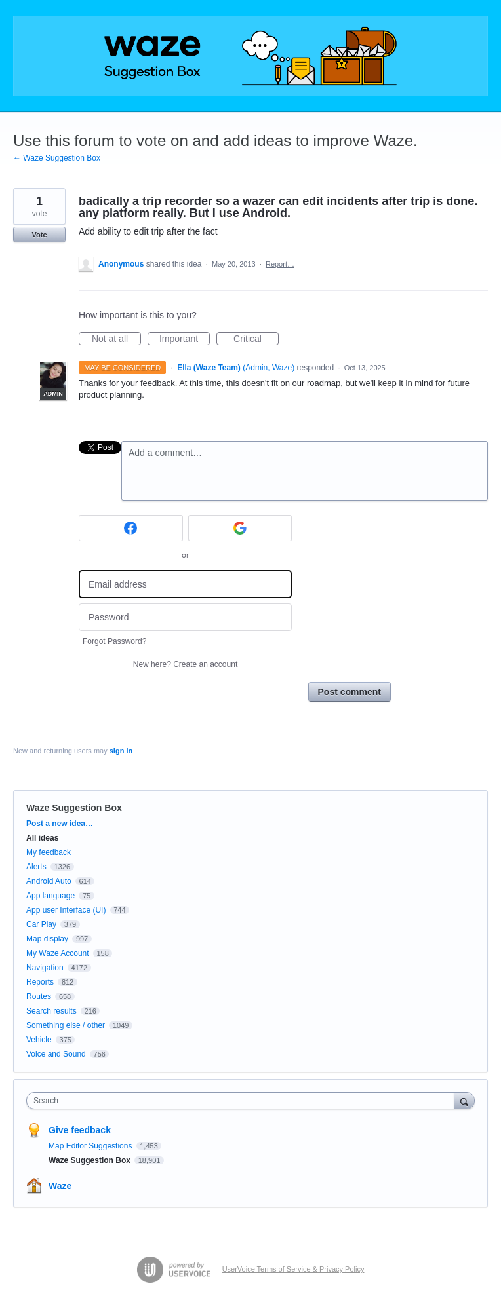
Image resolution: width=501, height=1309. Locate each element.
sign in (121, 751)
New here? (185, 664)
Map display (47, 938)
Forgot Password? (114, 641)
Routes (38, 996)
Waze (60, 1186)
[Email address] (185, 584)
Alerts (36, 866)
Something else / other (65, 1025)
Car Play (41, 924)
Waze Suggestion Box (74, 808)
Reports (40, 982)
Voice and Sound (56, 1054)
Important (184, 339)
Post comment (349, 692)
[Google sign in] (240, 528)
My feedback (48, 852)
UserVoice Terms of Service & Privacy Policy (293, 1269)
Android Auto (48, 881)
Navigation (45, 967)
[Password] (185, 617)
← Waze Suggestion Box (56, 157)
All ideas (42, 838)
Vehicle (39, 1039)
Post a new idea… (59, 823)
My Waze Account (57, 953)
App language (50, 895)
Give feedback (80, 1130)
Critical (256, 339)
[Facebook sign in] (131, 528)
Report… (280, 264)
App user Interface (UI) (66, 910)
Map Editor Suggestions (91, 1145)
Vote (39, 234)
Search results (51, 1010)
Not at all (116, 339)
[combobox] (243, 1100)
